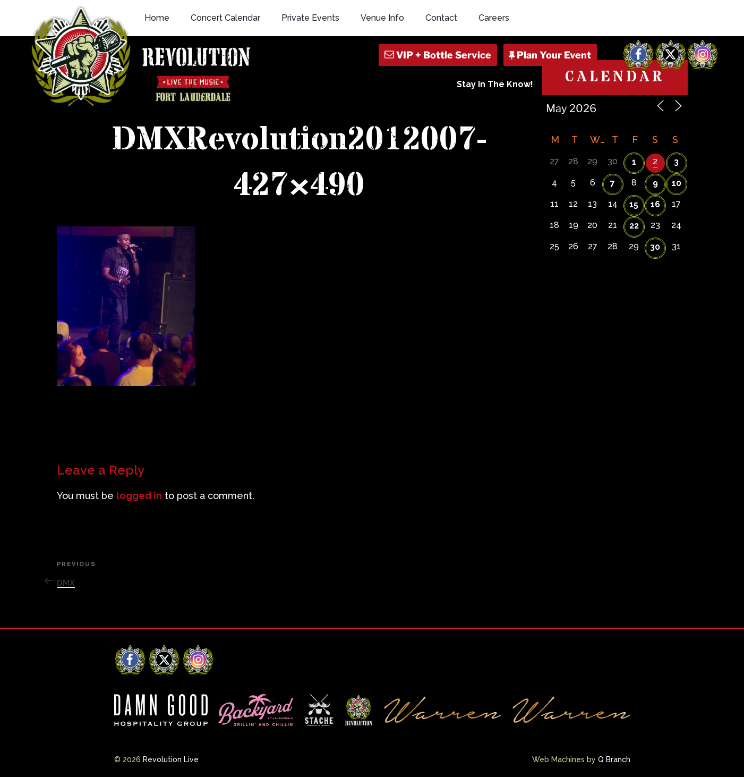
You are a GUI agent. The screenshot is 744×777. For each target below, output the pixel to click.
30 (655, 247)
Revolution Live (171, 759)
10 (676, 183)
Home (156, 18)
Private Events (310, 18)
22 (634, 226)
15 (633, 204)
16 (655, 204)
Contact (441, 18)
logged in (139, 495)
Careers (493, 18)
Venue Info (382, 18)
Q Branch (614, 759)
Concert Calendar (225, 18)
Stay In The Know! (495, 84)
